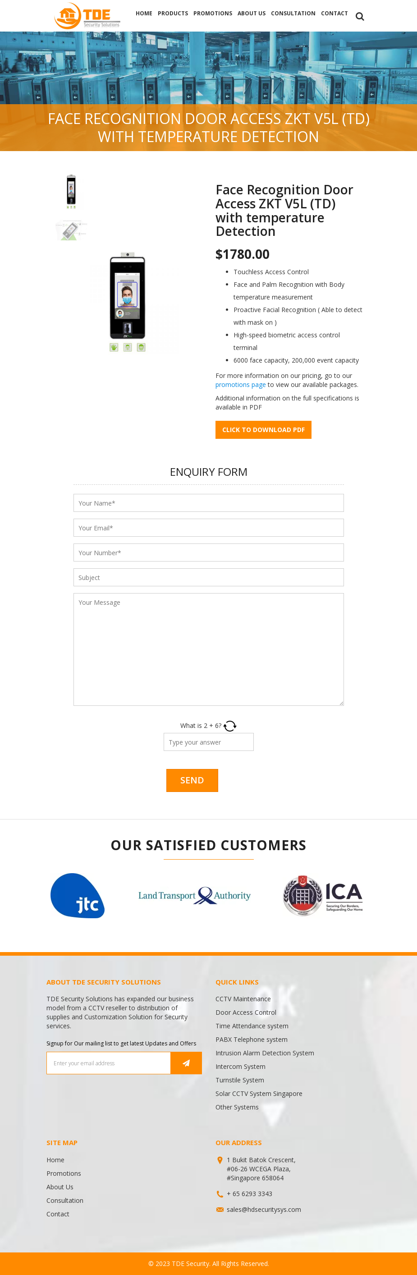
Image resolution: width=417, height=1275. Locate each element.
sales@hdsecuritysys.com (264, 1209)
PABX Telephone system (251, 1039)
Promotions (212, 13)
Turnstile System (239, 1080)
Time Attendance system (252, 1026)
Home (144, 13)
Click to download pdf (263, 429)
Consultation (293, 13)
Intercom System (240, 1066)
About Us (252, 13)
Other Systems (237, 1107)
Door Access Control (245, 1012)
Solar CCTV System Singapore (258, 1093)
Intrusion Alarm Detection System (264, 1053)
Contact (334, 13)
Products (173, 13)
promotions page (240, 384)
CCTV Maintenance (243, 998)
